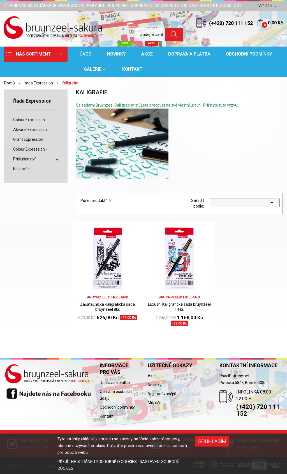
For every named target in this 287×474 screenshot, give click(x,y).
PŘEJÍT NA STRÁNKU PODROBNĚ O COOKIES (97, 461)
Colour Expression (29, 120)
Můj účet (155, 403)
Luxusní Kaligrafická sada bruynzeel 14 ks (179, 307)
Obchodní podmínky (117, 407)
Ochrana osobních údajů (116, 395)
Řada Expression (32, 101)
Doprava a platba (115, 382)
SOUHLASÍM (212, 441)
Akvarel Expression (30, 129)
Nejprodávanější (162, 394)
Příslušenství (24, 159)
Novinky (154, 385)
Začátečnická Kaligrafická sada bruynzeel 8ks (107, 307)
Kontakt (107, 416)
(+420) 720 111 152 (231, 23)
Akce (152, 376)
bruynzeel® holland (107, 297)
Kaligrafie (21, 169)
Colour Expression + (30, 149)
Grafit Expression (28, 139)
